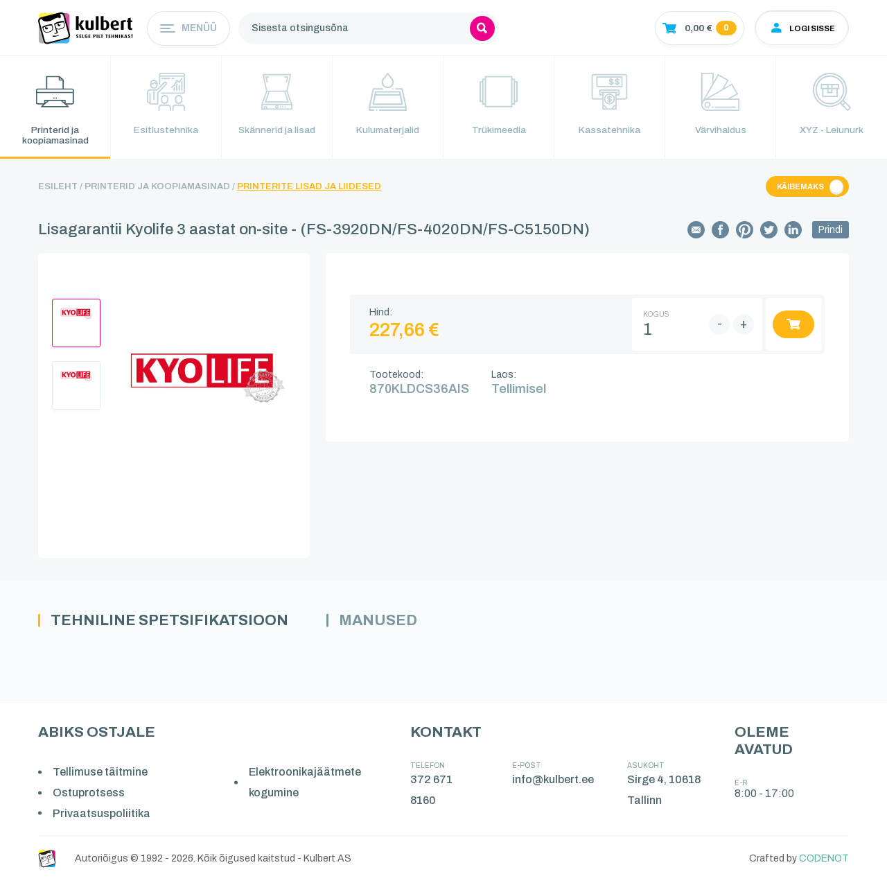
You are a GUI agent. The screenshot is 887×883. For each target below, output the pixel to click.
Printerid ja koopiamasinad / (160, 188)
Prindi (830, 231)
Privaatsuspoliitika (102, 815)
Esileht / (60, 188)
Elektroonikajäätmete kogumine (305, 784)
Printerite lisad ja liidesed (309, 188)
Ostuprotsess (89, 795)
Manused (384, 621)
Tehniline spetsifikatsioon (172, 621)
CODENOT (824, 860)
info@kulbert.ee (554, 781)
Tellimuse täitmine (100, 774)
